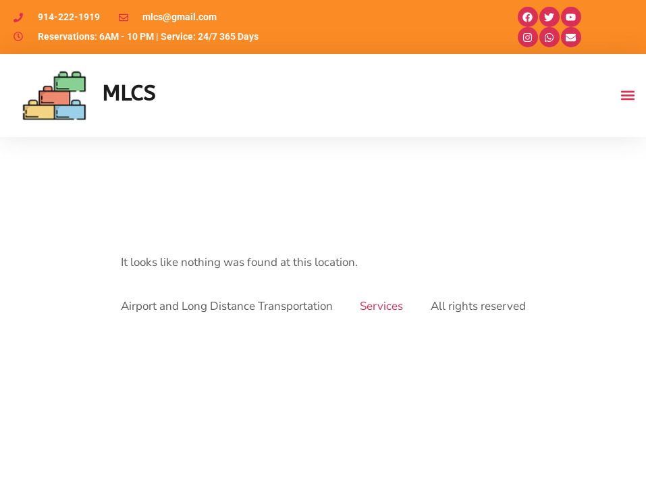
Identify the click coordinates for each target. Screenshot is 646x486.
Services (381, 306)
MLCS (128, 93)
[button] (628, 95)
